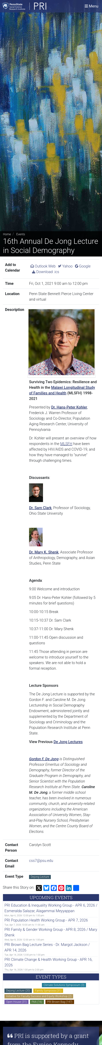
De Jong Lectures (68, 742)
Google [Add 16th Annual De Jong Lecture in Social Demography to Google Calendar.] (83, 266)
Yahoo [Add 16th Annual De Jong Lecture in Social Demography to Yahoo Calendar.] (65, 266)
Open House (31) (16, 1001)
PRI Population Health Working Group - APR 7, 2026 (46, 920)
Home (7, 234)
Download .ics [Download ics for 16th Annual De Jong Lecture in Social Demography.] (45, 272)
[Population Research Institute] (34, 6)
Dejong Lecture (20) (18, 990)
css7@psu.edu (41, 860)
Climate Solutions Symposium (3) (64, 985)
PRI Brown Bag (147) (59, 1001)
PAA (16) (37, 1001)
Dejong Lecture (40, 876)
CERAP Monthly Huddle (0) (22, 985)
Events (20, 234)
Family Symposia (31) (48, 990)
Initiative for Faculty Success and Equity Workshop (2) (38, 996)
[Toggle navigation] (91, 6)
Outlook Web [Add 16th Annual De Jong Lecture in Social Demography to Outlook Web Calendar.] (43, 266)
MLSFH (66, 443)
